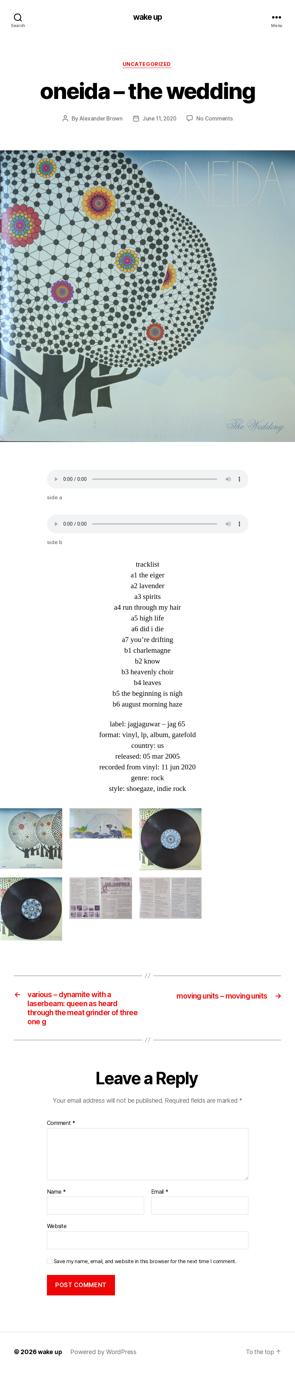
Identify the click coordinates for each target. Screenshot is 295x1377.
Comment (61, 1129)
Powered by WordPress (104, 1357)
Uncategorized (147, 65)
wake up (147, 17)
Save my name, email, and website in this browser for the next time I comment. (145, 1266)
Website (57, 1231)
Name (56, 1197)
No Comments (216, 119)
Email (160, 1197)
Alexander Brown (99, 119)
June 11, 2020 (160, 119)
